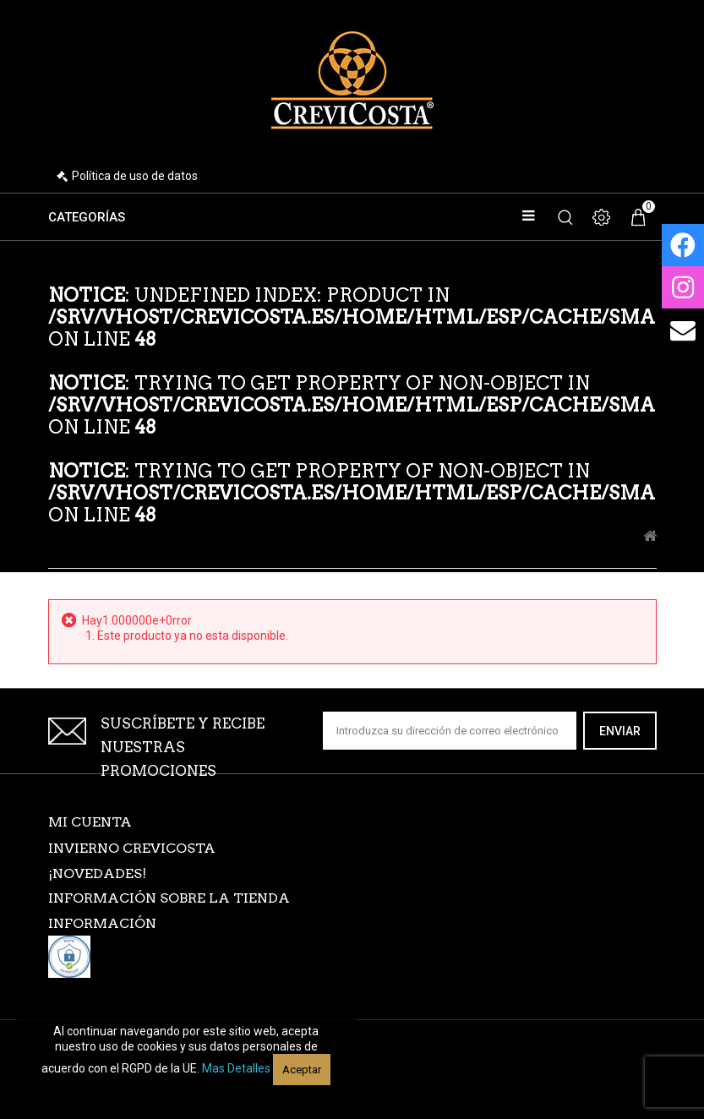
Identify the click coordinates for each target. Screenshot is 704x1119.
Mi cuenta (90, 822)
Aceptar (301, 1069)
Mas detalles (236, 1068)
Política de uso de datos (135, 176)
